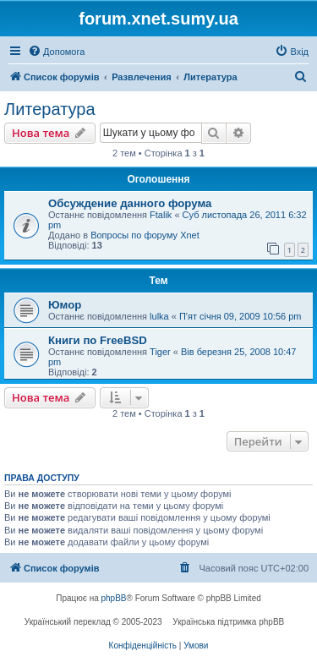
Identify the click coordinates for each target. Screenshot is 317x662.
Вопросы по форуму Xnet (144, 235)
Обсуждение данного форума (129, 203)
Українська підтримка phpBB (228, 621)
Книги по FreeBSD (97, 340)
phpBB (114, 598)
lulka (159, 316)
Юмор (64, 304)
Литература (50, 109)
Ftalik (161, 215)
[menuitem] (56, 51)
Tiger (160, 352)
